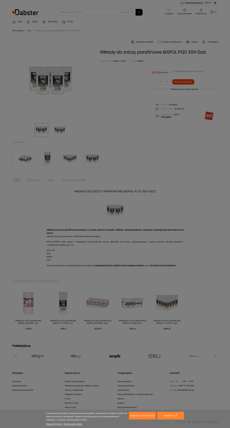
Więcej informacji (54, 424)
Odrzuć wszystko (142, 415)
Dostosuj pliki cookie (73, 424)
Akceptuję (170, 415)
